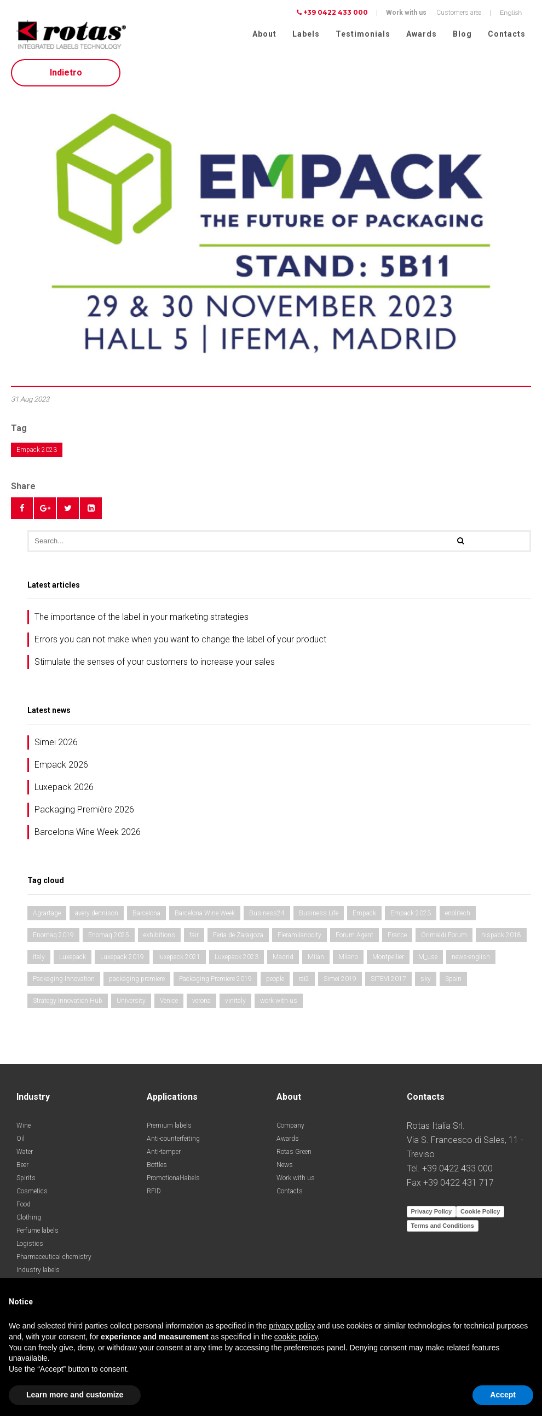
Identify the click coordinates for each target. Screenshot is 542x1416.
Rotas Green (294, 1155)
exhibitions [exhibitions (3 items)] (159, 938)
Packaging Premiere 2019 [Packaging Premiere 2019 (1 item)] (215, 982)
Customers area (459, 12)
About (264, 34)
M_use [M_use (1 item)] (427, 960)
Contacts (507, 34)
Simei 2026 (56, 745)
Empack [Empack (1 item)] (364, 916)
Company (290, 1129)
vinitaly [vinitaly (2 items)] (235, 1004)
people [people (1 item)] (275, 982)
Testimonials (363, 34)
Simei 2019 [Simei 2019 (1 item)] (340, 982)
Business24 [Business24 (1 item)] (267, 916)
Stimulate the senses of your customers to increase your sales (154, 665)
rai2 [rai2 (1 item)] (303, 982)
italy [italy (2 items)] (39, 960)
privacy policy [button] (292, 1325)
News (284, 1168)
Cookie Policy (480, 1214)
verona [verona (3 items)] (201, 1004)
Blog (462, 34)
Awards (421, 34)
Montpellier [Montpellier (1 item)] (388, 960)
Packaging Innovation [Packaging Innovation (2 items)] (64, 982)
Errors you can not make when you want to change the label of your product (180, 642)
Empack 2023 (36, 453)
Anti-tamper (164, 1155)
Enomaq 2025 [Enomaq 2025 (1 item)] (108, 938)
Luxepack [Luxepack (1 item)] (72, 960)
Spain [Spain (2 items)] (453, 982)
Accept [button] (503, 1394)
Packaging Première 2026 (84, 813)
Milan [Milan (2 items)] (316, 960)
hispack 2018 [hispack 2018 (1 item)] (501, 938)
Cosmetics (32, 1194)
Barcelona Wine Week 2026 (87, 835)
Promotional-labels (173, 1181)
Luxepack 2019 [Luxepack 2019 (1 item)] (122, 960)
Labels (306, 34)
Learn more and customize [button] (74, 1394)
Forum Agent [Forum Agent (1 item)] (354, 938)
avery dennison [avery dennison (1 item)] (96, 916)
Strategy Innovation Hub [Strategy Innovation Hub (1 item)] (67, 1004)
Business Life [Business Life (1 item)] (318, 916)
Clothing (28, 1221)
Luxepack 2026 (64, 790)
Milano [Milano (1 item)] (348, 960)
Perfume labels (37, 1234)
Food (23, 1207)
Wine (23, 1129)
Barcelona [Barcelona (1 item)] (146, 916)
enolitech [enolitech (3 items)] (457, 916)
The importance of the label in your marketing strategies (141, 620)
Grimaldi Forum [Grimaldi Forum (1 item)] (444, 938)
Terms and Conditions (442, 1229)
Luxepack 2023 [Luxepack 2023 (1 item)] (236, 960)
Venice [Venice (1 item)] (169, 1004)
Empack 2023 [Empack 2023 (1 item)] (410, 916)
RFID (154, 1194)
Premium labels (169, 1129)
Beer (22, 1168)
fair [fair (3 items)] (194, 938)
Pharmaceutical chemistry (53, 1260)
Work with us (406, 12)
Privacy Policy (431, 1214)
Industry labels (38, 1273)
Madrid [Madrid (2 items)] (283, 960)
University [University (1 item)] (131, 1004)
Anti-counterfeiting (173, 1142)
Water (24, 1155)
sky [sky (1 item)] (425, 982)
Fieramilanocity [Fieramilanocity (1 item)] (299, 938)
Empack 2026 (61, 768)
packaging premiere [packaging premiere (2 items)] (137, 982)
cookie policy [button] (296, 1336)
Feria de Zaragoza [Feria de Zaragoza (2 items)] (238, 938)
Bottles (157, 1168)
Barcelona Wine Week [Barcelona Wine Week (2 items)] (205, 916)
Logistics (29, 1247)
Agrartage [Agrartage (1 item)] (47, 916)
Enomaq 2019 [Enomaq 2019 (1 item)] (53, 938)
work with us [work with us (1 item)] (278, 1004)
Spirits (26, 1181)
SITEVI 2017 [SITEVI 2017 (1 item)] (388, 982)
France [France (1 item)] (397, 938)
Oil (20, 1142)
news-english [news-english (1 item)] (471, 960)
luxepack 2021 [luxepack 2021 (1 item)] (179, 960)
